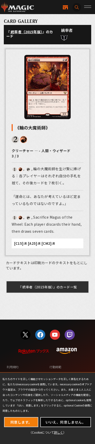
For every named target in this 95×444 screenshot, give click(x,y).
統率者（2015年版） (26, 31)
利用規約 (12, 367)
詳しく (58, 432)
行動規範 (55, 367)
